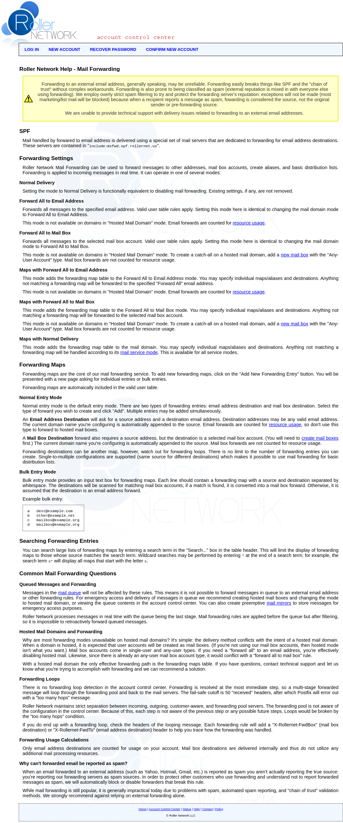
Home (143, 810)
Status (187, 810)
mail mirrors (279, 604)
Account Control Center (164, 810)
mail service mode (139, 352)
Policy (219, 810)
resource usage (249, 222)
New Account (64, 49)
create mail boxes (320, 437)
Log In (31, 49)
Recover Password (113, 49)
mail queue (69, 594)
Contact (207, 810)
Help (197, 810)
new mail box (294, 254)
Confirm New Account (172, 49)
